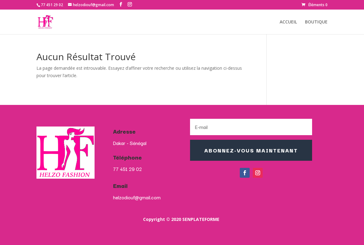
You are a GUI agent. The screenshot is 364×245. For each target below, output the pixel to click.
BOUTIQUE (316, 22)
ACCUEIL (288, 22)
